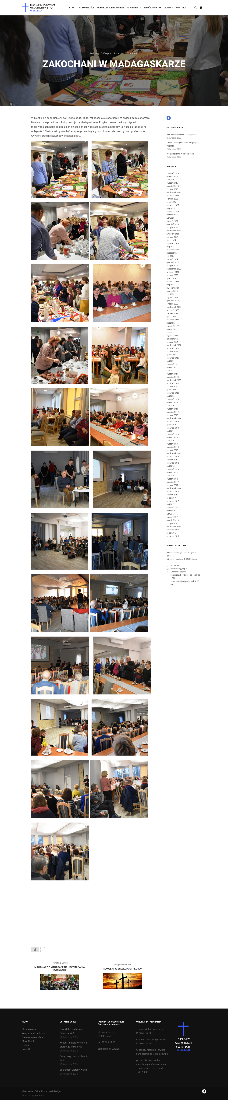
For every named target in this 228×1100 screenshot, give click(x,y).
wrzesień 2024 (173, 234)
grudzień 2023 (173, 262)
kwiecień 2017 (173, 507)
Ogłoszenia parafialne (33, 1037)
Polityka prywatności (33, 1095)
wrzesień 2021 (173, 348)
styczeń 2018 (172, 479)
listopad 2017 (172, 485)
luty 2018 (170, 476)
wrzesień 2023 (173, 272)
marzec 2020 (172, 402)
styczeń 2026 (172, 183)
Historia (26, 1045)
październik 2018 (174, 453)
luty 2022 (170, 332)
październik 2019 (174, 418)
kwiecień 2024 (173, 250)
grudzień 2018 (173, 447)
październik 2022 (174, 307)
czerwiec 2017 (173, 501)
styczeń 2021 (172, 374)
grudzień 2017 (173, 482)
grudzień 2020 (173, 377)
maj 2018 (171, 466)
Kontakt (26, 1049)
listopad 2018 (172, 450)
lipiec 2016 (171, 533)
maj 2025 (171, 208)
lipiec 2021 (171, 355)
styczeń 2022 (172, 336)
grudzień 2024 (173, 224)
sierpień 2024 (172, 237)
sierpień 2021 (172, 351)
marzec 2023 (172, 291)
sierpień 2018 (172, 460)
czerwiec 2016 (173, 536)
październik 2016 (174, 526)
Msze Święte (28, 1041)
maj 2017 (171, 504)
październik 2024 (174, 231)
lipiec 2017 (171, 498)
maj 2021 (171, 361)
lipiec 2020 (171, 390)
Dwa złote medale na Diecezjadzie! (181, 135)
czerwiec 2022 (173, 320)
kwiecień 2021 (173, 364)
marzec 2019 (172, 437)
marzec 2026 (172, 176)
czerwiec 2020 (173, 393)
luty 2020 (170, 406)
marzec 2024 (172, 253)
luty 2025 (170, 218)
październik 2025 (174, 192)
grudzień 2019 (173, 412)
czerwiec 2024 (173, 243)
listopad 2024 (172, 227)
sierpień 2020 (172, 386)
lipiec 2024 (171, 240)
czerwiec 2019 (173, 428)
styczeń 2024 (172, 259)
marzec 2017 (172, 511)
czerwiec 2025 (173, 205)
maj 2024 (171, 246)
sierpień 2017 (172, 495)
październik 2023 (174, 269)
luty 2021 (170, 371)
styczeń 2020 (172, 409)
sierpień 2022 (172, 313)
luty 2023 (170, 294)
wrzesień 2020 (173, 383)
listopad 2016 (172, 523)
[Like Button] (35, 949)
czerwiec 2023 (173, 281)
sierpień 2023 (172, 275)
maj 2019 (171, 431)
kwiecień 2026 (173, 173)
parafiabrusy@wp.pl (177, 568)
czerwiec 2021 (173, 358)
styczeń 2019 (172, 444)
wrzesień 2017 (173, 491)
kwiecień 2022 (173, 326)
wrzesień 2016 (173, 530)
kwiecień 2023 (173, 288)
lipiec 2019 (171, 425)
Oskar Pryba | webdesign (47, 1091)
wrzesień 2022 (173, 310)
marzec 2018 (172, 472)
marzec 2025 (172, 215)
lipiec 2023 (171, 278)
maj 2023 (171, 285)
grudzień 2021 (173, 339)
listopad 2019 (172, 415)
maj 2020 (171, 396)
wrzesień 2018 (173, 456)
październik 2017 (174, 488)
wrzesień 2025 (173, 196)
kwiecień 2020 (173, 399)
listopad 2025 (172, 189)
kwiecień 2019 (173, 434)
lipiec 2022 (171, 316)
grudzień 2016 (173, 520)
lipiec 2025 (171, 202)
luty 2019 (170, 441)
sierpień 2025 (172, 199)
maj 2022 (171, 323)
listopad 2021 (172, 342)
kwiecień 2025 (173, 211)
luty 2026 (170, 180)
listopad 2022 (172, 304)
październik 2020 (174, 380)
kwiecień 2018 (173, 469)
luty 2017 (170, 514)
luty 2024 (170, 256)
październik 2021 (174, 345)
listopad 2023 (172, 266)
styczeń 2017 (172, 517)
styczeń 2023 (172, 297)
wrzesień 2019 (173, 421)
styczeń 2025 (172, 221)
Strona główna (29, 1029)
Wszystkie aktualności (33, 1033)
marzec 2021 (172, 367)
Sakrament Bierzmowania (73, 1069)
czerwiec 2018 (173, 463)
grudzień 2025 (173, 186)
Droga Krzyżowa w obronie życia (180, 154)
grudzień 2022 (173, 301)
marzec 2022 (172, 329)
